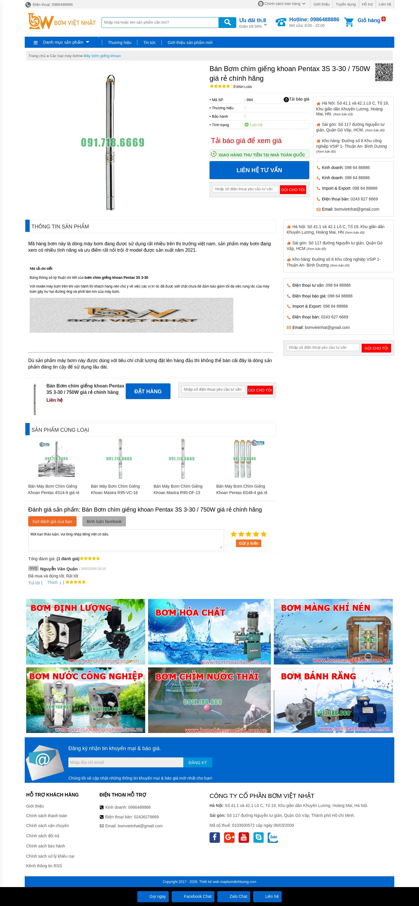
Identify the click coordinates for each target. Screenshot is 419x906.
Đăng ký (198, 762)
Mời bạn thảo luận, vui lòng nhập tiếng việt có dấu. (126, 540)
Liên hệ (385, 4)
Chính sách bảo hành (45, 846)
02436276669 (146, 817)
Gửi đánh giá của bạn (52, 521)
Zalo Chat (233, 896)
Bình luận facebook (104, 521)
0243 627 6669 (364, 199)
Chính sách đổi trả (42, 835)
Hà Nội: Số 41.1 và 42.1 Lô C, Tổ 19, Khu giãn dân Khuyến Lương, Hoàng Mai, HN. (352, 108)
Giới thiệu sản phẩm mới (190, 42)
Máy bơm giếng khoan (102, 56)
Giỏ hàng (369, 20)
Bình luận (242, 87)
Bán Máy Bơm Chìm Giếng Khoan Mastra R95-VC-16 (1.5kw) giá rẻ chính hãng (115, 492)
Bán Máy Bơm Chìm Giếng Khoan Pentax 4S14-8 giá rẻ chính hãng (53, 492)
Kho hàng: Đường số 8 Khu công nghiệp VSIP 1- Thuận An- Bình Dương (351, 145)
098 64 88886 (357, 167)
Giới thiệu (321, 4)
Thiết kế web (209, 882)
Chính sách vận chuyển (47, 825)
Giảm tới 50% (252, 23)
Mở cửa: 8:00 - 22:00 (314, 22)
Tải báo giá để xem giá (246, 140)
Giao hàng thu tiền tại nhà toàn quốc (262, 155)
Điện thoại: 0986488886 (49, 4)
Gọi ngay (153, 896)
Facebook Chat (193, 896)
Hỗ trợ (367, 4)
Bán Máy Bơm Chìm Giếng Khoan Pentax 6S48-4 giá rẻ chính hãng (241, 492)
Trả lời (34, 583)
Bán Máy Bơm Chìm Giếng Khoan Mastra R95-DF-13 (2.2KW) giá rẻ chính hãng (178, 492)
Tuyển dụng (346, 4)
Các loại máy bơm (65, 56)
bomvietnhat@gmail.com (356, 209)
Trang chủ (37, 56)
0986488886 (139, 807)
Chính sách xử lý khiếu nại (50, 856)
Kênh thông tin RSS (44, 865)
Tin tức (149, 42)
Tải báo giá (296, 99)
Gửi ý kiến (249, 543)
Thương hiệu (119, 42)
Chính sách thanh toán (46, 815)
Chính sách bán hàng (283, 3)
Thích (50, 582)
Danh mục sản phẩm (63, 42)
